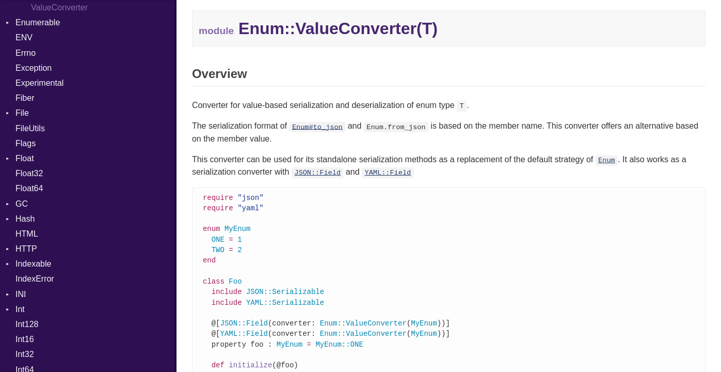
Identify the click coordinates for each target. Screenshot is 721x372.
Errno (25, 53)
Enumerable (37, 22)
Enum (606, 160)
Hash (25, 218)
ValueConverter (59, 7)
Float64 (29, 188)
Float (24, 158)
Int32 (24, 354)
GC (21, 203)
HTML (26, 233)
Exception (33, 68)
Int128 (26, 324)
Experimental (39, 83)
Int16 (24, 339)
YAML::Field (388, 173)
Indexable (33, 263)
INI (20, 294)
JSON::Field (317, 173)
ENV (24, 37)
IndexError (34, 278)
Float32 (29, 173)
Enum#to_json (317, 127)
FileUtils (30, 128)
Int (20, 309)
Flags (25, 143)
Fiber (24, 98)
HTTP (26, 248)
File (22, 113)
